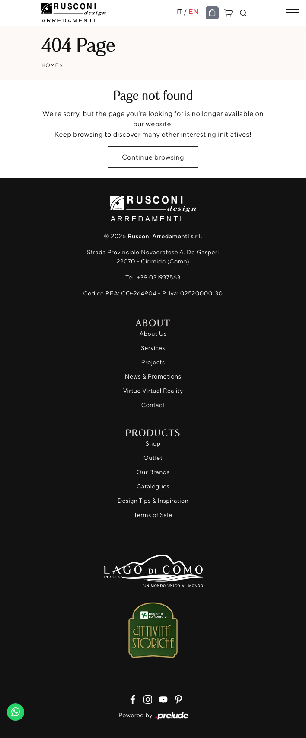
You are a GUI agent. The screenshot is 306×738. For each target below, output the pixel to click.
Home (50, 65)
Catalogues (153, 486)
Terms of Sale (153, 515)
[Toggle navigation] (293, 13)
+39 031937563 (159, 277)
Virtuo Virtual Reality (153, 391)
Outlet (153, 458)
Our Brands (153, 472)
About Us (153, 333)
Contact (153, 405)
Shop (153, 443)
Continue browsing (153, 157)
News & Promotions (153, 376)
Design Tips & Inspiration (153, 500)
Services (153, 348)
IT (179, 11)
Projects (153, 362)
